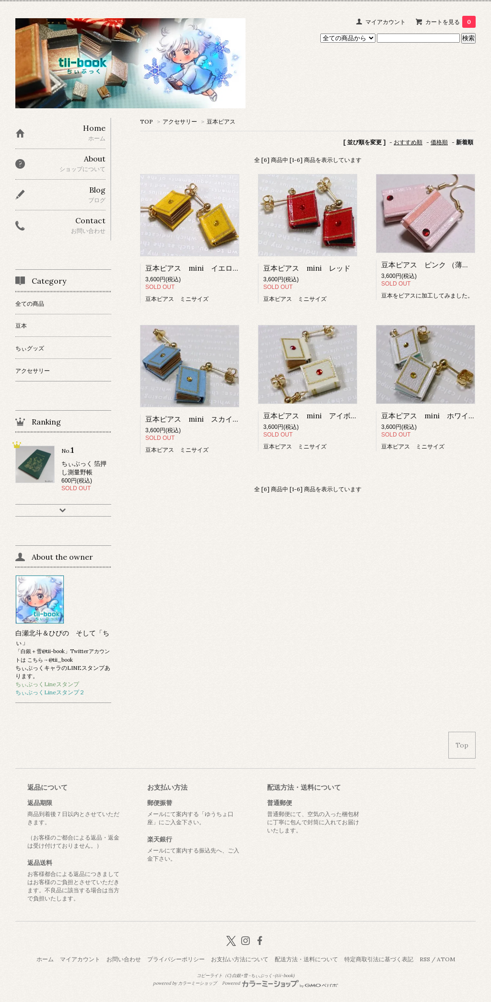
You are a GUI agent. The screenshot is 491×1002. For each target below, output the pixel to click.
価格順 (439, 142)
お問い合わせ (123, 959)
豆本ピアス (221, 121)
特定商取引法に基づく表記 (378, 959)
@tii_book (60, 659)
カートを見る (450, 21)
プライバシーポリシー (176, 959)
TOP (146, 121)
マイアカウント (385, 21)
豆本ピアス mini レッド (307, 268)
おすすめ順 (408, 142)
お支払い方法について (240, 959)
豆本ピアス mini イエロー (192, 268)
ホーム (45, 959)
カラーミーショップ (197, 983)
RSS (425, 959)
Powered (280, 983)
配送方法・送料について (306, 959)
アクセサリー (180, 121)
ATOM (446, 959)
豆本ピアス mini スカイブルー (199, 419)
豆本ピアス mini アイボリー (314, 415)
